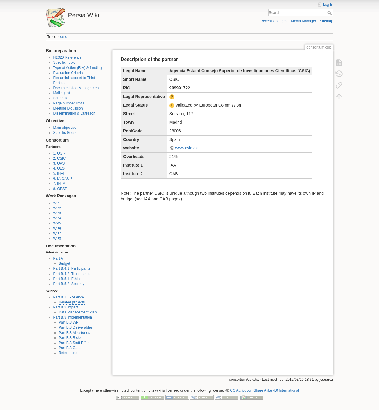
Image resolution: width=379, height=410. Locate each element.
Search (330, 13)
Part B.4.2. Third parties (72, 274)
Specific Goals (64, 133)
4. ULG (59, 168)
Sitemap (326, 21)
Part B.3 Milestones (74, 333)
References (68, 353)
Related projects (72, 302)
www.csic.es (186, 148)
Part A (58, 258)
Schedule (60, 98)
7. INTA (59, 183)
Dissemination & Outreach (74, 113)
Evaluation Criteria (68, 73)
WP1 (57, 203)
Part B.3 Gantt (70, 348)
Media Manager (303, 21)
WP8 (57, 239)
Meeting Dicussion (68, 108)
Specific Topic (64, 62)
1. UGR (59, 153)
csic (64, 37)
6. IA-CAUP (62, 178)
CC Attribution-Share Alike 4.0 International (264, 390)
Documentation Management (76, 88)
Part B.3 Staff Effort (74, 343)
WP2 (57, 208)
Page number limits (68, 103)
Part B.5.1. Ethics (67, 279)
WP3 (57, 213)
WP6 (57, 228)
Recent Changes (273, 21)
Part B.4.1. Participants (71, 268)
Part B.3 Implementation (72, 317)
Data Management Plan (78, 312)
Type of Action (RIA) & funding (77, 68)
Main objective (64, 128)
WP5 (57, 223)
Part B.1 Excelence (68, 297)
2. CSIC (59, 158)
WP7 (57, 233)
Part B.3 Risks (70, 338)
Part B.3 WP (68, 322)
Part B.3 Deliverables (76, 327)
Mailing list (61, 93)
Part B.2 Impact (65, 307)
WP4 (57, 218)
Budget (64, 263)
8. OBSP (60, 189)
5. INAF (59, 173)
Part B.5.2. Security (69, 284)
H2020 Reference (67, 57)
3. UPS (59, 163)
